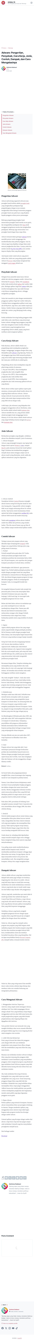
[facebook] (6, 1178)
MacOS (3, 448)
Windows (17, 445)
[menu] (3, 3)
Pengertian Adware (8, 115)
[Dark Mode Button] (31, 3)
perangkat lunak (25, 203)
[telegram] (17, 1178)
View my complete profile (9, 1323)
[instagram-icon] (10, 1328)
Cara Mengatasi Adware (9, 133)
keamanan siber (8, 422)
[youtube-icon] (13, 1328)
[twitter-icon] (6, 1328)
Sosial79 (12, 2)
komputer (12, 281)
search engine (12, 263)
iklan (24, 225)
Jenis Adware (6, 124)
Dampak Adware (7, 130)
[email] (24, 1178)
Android (16, 501)
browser (10, 261)
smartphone (26, 281)
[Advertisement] (17, 26)
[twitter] (10, 1178)
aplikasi (20, 284)
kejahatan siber (25, 410)
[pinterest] (21, 1178)
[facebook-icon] (2, 1328)
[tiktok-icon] (17, 1328)
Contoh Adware (7, 127)
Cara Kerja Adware (8, 121)
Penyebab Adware (8, 118)
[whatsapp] (13, 1178)
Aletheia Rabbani (14, 1309)
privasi (29, 420)
